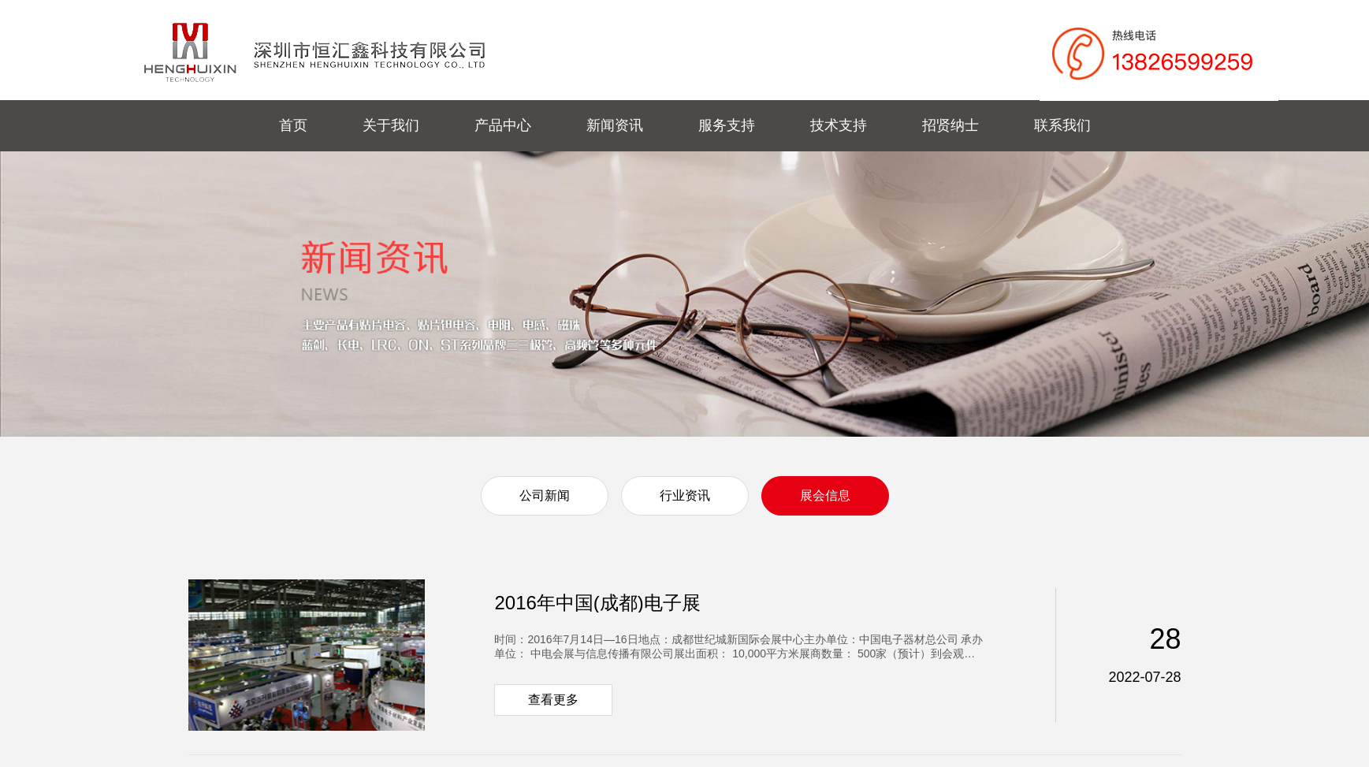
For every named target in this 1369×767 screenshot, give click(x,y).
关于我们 (391, 125)
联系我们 (1062, 125)
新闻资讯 (614, 125)
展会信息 (825, 495)
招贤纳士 (950, 125)
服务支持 (726, 125)
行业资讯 (685, 495)
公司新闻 (544, 495)
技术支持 (838, 125)
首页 (293, 125)
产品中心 (502, 125)
